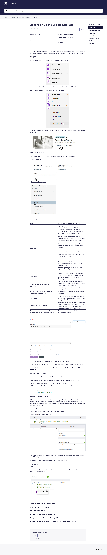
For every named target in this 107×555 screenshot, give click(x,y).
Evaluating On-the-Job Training (39, 510)
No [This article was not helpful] (40, 535)
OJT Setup (34, 17)
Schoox (6, 17)
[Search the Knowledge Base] (53, 11)
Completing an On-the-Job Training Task (42, 503)
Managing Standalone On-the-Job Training (42, 514)
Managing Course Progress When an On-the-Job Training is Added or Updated (53, 521)
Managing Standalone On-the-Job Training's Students (46, 518)
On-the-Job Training (23, 17)
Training (13, 17)
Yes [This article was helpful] (35, 535)
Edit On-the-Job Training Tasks (39, 507)
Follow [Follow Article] (82, 29)
